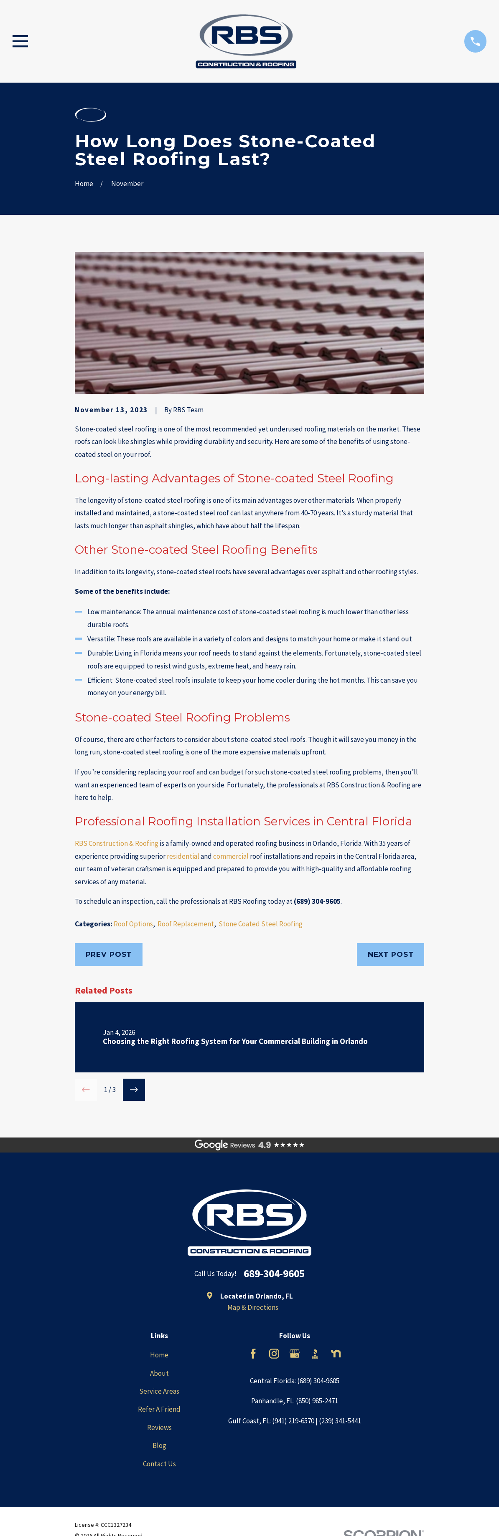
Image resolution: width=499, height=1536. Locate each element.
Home (159, 1354)
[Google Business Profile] (295, 1354)
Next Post (391, 954)
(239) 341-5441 (340, 1420)
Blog (159, 1445)
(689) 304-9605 (317, 901)
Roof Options (133, 923)
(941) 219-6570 (293, 1420)
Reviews (159, 1427)
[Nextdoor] (336, 1354)
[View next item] (134, 1090)
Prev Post (109, 954)
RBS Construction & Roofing (116, 843)
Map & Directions (252, 1307)
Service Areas (159, 1391)
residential (183, 856)
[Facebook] (253, 1354)
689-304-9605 (274, 1274)
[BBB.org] (315, 1354)
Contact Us (159, 1463)
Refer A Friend (159, 1409)
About (159, 1373)
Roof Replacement (186, 923)
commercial (231, 856)
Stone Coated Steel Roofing (261, 923)
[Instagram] (274, 1354)
